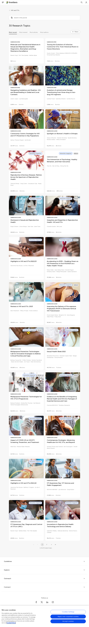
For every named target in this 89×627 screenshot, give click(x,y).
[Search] (81, 2)
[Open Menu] (3, 2)
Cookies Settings (68, 613)
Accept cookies (68, 622)
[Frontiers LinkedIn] (47, 602)
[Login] (86, 2)
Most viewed (23, 32)
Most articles (34, 32)
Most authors (44, 32)
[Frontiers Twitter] (42, 602)
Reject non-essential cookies (68, 617)
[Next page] (51, 545)
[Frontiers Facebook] (36, 602)
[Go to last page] (55, 545)
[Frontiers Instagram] (53, 602)
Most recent (13, 32)
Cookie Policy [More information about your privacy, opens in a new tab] (11, 624)
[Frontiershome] (12, 2)
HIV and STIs (15, 10)
